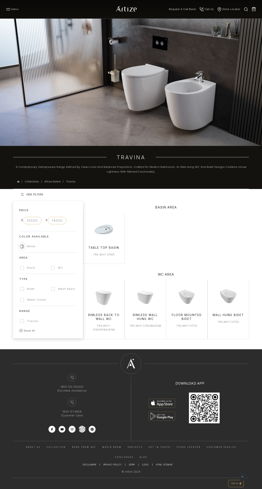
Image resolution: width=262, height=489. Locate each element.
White (31, 246)
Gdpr (132, 464)
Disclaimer (89, 464)
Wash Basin (67, 288)
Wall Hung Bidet (228, 314)
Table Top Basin (104, 247)
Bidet (31, 288)
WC (60, 267)
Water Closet (36, 299)
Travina (70, 181)
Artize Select (52, 181)
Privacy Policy (112, 464)
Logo (145, 464)
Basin (31, 267)
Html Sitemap (164, 464)
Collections (32, 181)
